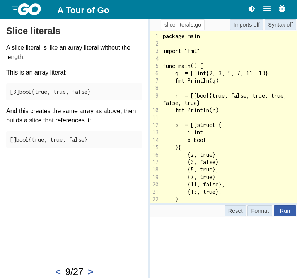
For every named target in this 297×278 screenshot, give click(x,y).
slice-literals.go (182, 25)
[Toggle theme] (252, 8)
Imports (243, 25)
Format (260, 211)
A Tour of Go (83, 10)
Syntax (276, 25)
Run (285, 211)
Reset (235, 211)
